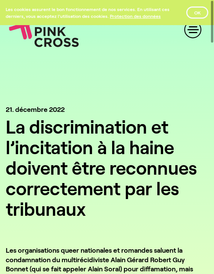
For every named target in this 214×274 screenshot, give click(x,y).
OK (197, 12)
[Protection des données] (135, 16)
